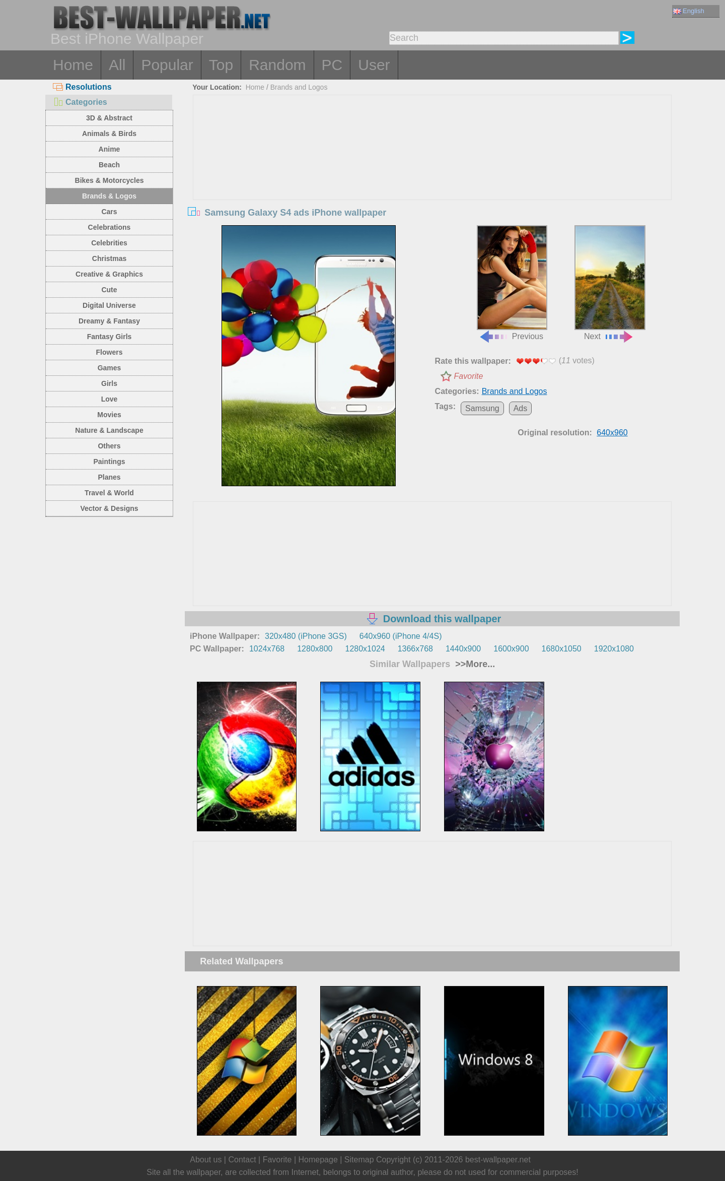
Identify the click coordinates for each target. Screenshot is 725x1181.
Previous (512, 283)
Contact (242, 1159)
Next (609, 283)
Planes (109, 477)
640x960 (612, 432)
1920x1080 (614, 648)
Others (109, 446)
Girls (109, 383)
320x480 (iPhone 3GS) (306, 636)
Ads (521, 408)
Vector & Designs (109, 508)
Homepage (318, 1159)
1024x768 (266, 648)
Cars (109, 212)
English (688, 11)
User (374, 64)
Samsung (482, 408)
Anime (109, 149)
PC (332, 64)
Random (277, 64)
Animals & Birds (109, 133)
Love (109, 399)
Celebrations (109, 227)
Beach (109, 165)
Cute (109, 290)
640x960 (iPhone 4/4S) (400, 636)
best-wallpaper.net (498, 1159)
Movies (109, 415)
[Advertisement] (432, 170)
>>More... (474, 664)
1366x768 (415, 648)
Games (109, 368)
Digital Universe (109, 305)
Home (73, 64)
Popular (167, 64)
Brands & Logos (109, 196)
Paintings (109, 461)
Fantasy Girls (109, 337)
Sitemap (359, 1159)
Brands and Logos (299, 87)
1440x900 (463, 648)
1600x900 (511, 648)
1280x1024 (365, 648)
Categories (80, 102)
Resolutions (82, 87)
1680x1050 (562, 648)
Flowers (109, 352)
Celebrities (109, 243)
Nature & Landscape (109, 430)
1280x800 (314, 648)
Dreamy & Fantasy (109, 321)
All (117, 64)
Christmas (109, 258)
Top (221, 64)
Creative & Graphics (109, 274)
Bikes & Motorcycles (109, 180)
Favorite (468, 376)
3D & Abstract (109, 118)
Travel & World (109, 493)
